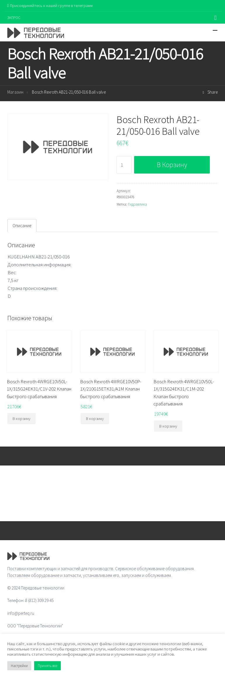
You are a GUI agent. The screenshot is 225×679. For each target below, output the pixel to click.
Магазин (15, 92)
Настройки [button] (19, 665)
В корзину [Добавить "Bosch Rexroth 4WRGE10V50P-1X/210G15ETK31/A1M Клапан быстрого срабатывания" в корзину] (95, 418)
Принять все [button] (47, 665)
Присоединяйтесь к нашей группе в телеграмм (50, 5)
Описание (22, 225)
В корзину (172, 164)
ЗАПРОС (13, 17)
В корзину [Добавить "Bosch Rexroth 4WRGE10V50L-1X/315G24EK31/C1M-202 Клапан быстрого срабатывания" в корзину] (168, 426)
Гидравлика (137, 204)
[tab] (22, 225)
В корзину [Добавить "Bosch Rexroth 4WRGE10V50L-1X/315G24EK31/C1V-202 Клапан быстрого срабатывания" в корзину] (21, 418)
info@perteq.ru (20, 613)
